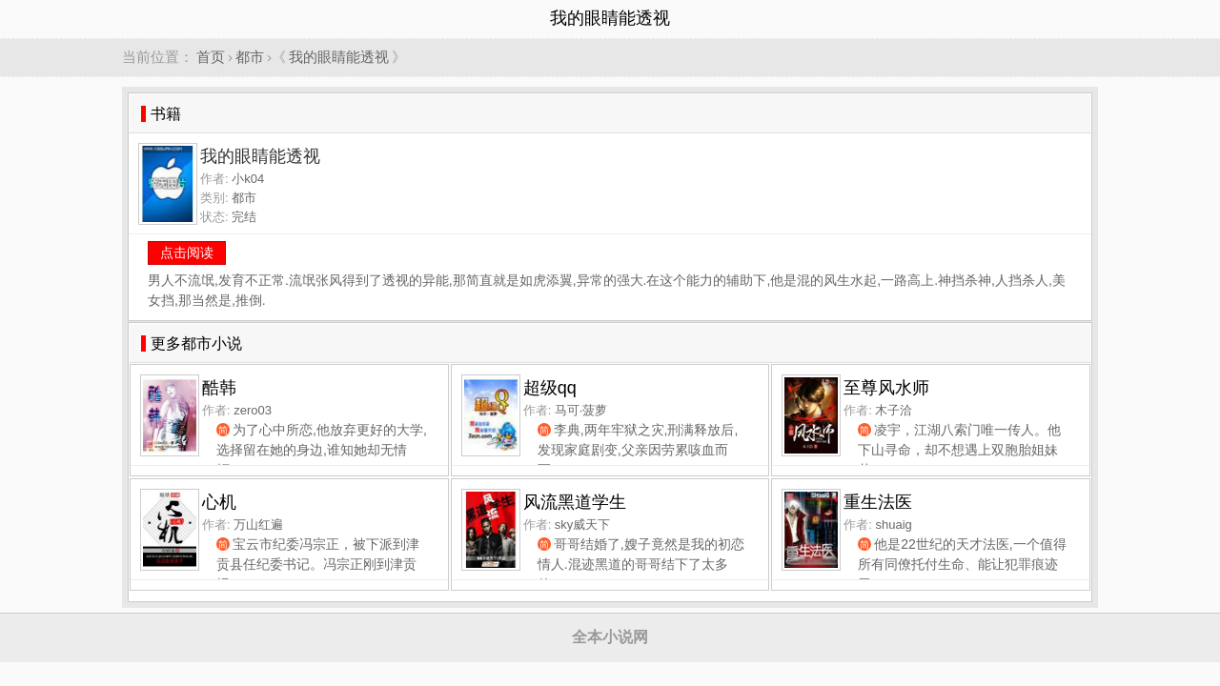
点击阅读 (187, 252)
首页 (210, 57)
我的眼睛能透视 (339, 57)
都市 (249, 57)
